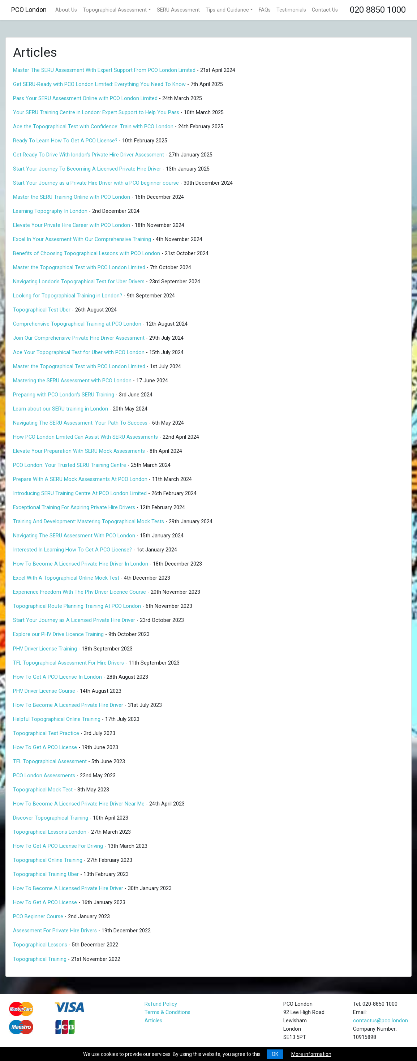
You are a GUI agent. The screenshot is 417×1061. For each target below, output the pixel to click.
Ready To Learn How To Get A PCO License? (65, 141)
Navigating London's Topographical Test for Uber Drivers (79, 282)
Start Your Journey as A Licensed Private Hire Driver (74, 620)
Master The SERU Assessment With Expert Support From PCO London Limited (104, 70)
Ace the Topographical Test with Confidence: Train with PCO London (93, 127)
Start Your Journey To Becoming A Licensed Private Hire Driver (87, 169)
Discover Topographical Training (50, 818)
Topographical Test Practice (46, 733)
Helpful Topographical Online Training (56, 719)
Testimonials (291, 10)
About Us (66, 10)
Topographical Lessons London (49, 832)
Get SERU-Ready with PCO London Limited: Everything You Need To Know (100, 84)
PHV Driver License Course (44, 691)
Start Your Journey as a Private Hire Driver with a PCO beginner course (96, 183)
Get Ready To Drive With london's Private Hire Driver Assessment (89, 155)
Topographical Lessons (40, 945)
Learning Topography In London (50, 211)
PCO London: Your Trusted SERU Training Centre (69, 465)
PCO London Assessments (44, 776)
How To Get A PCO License (45, 747)
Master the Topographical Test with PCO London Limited (79, 268)
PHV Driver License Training (45, 649)
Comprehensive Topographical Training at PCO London (77, 324)
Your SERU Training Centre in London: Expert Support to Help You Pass (96, 112)
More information (311, 1054)
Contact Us (325, 10)
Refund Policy (161, 1004)
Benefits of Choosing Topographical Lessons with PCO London (86, 253)
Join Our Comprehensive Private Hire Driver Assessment (79, 338)
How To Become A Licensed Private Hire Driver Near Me (79, 804)
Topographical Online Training (47, 860)
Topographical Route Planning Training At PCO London (77, 606)
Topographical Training (39, 959)
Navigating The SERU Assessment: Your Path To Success (80, 423)
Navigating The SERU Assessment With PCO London (74, 536)
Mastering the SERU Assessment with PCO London (72, 381)
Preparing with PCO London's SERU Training (63, 395)
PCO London (29, 9)
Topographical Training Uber (46, 874)
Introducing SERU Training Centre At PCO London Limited (80, 493)
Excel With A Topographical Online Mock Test (66, 578)
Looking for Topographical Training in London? (67, 296)
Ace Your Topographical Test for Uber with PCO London (79, 352)
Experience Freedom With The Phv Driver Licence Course (79, 592)
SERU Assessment (178, 10)
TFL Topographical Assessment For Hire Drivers (68, 663)
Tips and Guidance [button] (227, 10)
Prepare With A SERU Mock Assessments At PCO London (80, 479)
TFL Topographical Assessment (50, 762)
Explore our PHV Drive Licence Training (58, 634)
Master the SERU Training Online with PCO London (71, 197)
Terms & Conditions (167, 1012)
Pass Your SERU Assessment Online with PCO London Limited (85, 98)
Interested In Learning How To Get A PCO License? (72, 550)
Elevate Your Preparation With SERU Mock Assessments (79, 451)
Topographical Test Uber (41, 310)
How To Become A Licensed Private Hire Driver (68, 705)
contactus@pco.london (380, 1021)
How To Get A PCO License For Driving (58, 846)
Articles (153, 1021)
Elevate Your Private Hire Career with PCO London (71, 225)
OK (275, 1054)
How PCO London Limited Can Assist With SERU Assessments (85, 437)
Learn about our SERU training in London (60, 409)
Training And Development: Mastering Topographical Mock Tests (88, 522)
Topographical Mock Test (43, 790)
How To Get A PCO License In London (57, 677)
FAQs (265, 10)
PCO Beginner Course (38, 917)
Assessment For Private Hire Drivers (55, 931)
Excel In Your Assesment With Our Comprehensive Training (82, 239)
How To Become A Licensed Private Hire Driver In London (80, 564)
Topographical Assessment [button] (115, 10)
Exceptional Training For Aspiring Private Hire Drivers (74, 507)
